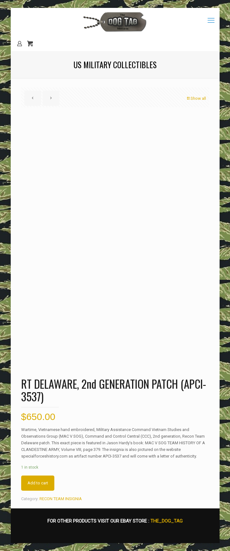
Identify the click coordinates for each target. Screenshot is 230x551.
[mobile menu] (211, 20)
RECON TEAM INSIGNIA (60, 498)
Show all (196, 98)
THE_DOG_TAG (166, 521)
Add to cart (37, 483)
